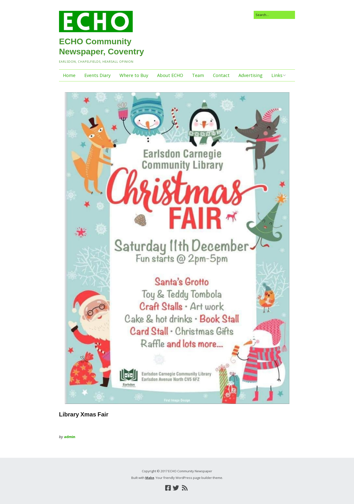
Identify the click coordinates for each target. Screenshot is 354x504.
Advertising (250, 75)
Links (276, 75)
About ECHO (170, 75)
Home (69, 75)
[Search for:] (274, 15)
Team (198, 75)
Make (149, 477)
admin (69, 436)
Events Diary (97, 75)
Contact (221, 75)
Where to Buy (133, 75)
